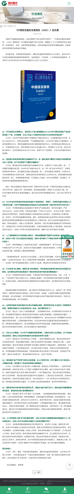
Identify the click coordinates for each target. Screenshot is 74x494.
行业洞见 (9, 26)
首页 (4, 26)
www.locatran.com (62, 481)
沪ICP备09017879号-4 (36, 481)
